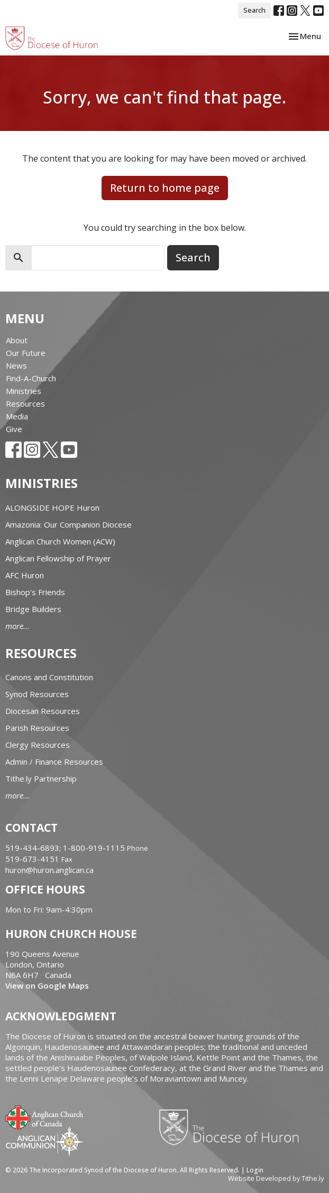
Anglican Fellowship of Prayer (58, 558)
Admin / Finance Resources (54, 761)
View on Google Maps (47, 985)
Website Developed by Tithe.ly (276, 1178)
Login (254, 1170)
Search (254, 10)
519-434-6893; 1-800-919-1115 (66, 847)
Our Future (25, 352)
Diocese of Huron (233, 1127)
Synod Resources (37, 694)
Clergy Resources (37, 744)
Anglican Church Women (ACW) (60, 541)
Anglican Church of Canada (44, 1116)
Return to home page (165, 188)
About (17, 340)
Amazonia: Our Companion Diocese (68, 524)
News (16, 365)
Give (14, 429)
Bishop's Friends (35, 592)
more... (17, 626)
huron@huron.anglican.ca (49, 870)
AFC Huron (24, 575)
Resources (25, 403)
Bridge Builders (33, 609)
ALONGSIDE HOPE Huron (52, 507)
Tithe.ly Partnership (41, 778)
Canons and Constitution (49, 677)
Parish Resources (37, 727)
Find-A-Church (31, 378)
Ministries (23, 391)
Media (17, 416)
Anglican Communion (44, 1141)
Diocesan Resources (42, 711)
